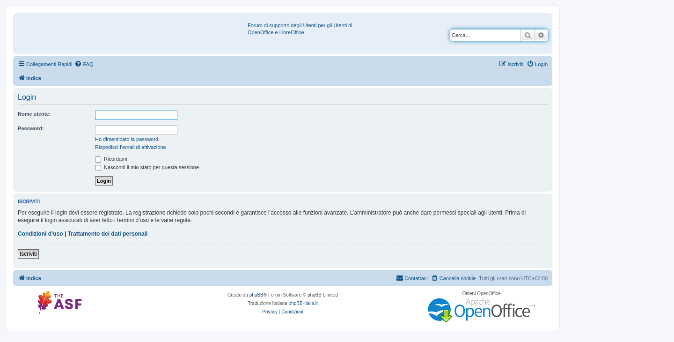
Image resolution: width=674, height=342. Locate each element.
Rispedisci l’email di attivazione (130, 147)
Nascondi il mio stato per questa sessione (147, 167)
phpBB (256, 294)
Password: (31, 128)
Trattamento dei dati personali (108, 233)
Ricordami (111, 159)
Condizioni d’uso (40, 233)
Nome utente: (34, 114)
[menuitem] (83, 64)
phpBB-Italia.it (303, 303)
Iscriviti (28, 254)
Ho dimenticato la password (126, 139)
